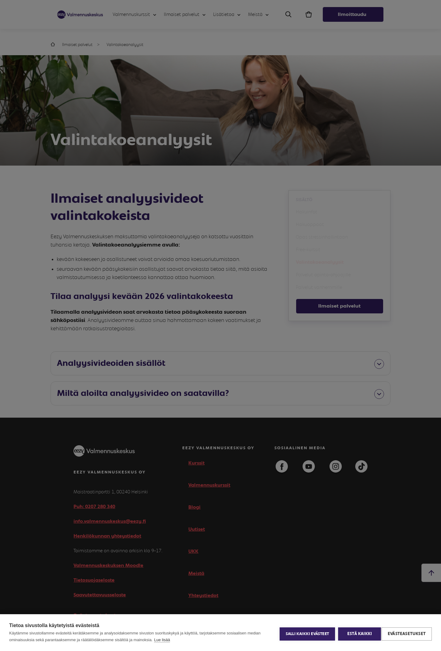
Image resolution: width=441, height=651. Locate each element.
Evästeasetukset (407, 632)
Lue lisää (162, 640)
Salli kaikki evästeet (304, 633)
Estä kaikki (357, 632)
